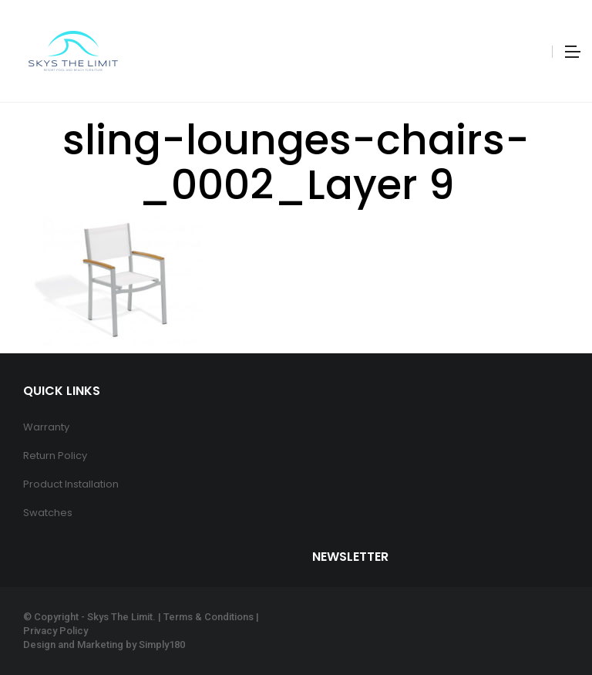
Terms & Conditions (208, 617)
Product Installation (71, 484)
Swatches (47, 512)
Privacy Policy (55, 630)
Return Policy (55, 455)
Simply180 (162, 644)
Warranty (46, 427)
